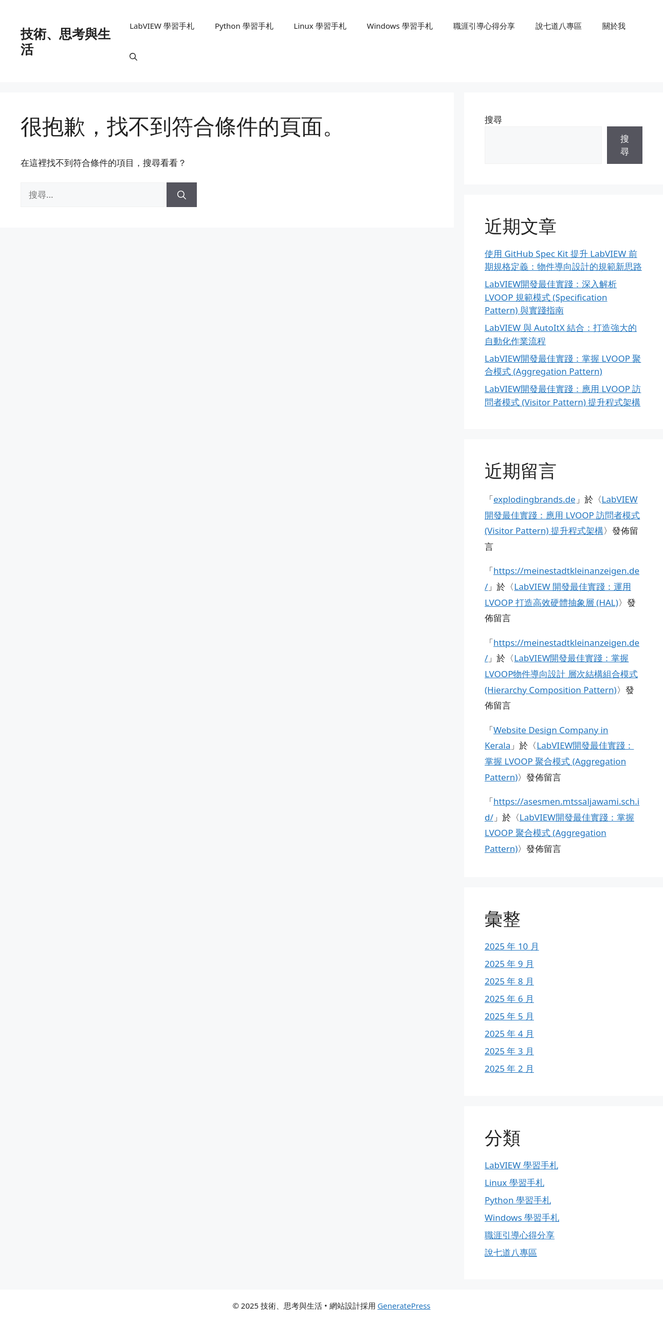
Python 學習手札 (244, 26)
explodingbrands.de (534, 499)
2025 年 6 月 (509, 998)
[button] (133, 56)
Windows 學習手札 (400, 26)
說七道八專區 (559, 26)
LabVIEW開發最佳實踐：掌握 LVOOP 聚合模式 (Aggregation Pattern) (559, 761)
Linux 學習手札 (320, 26)
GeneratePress (403, 1305)
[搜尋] (182, 194)
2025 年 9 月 (509, 964)
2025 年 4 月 (509, 1033)
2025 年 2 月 (509, 1068)
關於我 (613, 26)
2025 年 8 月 (509, 981)
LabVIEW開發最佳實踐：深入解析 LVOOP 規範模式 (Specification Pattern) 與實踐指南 (551, 297)
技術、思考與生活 (65, 41)
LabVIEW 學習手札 (162, 26)
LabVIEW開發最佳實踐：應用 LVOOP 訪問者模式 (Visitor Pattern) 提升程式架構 (562, 514)
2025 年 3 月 (509, 1051)
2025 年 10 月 (512, 946)
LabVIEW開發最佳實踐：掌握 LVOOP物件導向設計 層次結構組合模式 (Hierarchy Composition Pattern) (561, 673)
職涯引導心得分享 (484, 26)
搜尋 (493, 119)
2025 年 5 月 (509, 1016)
